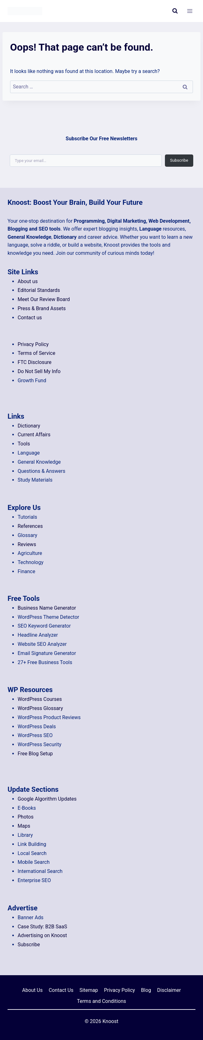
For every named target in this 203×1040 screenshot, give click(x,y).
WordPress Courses (40, 699)
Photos (26, 817)
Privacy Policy (33, 344)
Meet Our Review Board (44, 299)
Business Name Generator (47, 608)
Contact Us (61, 990)
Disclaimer (169, 990)
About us (28, 281)
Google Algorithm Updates (47, 799)
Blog (146, 990)
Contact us (30, 318)
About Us (32, 990)
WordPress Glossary (40, 708)
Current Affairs (34, 435)
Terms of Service (36, 353)
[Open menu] (189, 11)
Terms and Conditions (101, 1001)
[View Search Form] (175, 11)
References (30, 526)
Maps (24, 826)
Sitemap (88, 990)
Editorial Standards (39, 290)
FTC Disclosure (35, 362)
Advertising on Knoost (42, 935)
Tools (24, 444)
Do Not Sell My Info (39, 371)
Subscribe (179, 160)
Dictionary (29, 426)
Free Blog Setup (35, 754)
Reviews (27, 544)
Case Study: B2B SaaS (42, 927)
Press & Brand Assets (42, 308)
